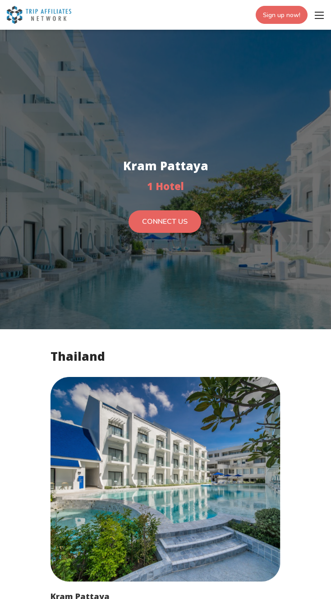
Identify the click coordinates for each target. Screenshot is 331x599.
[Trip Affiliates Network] (39, 14)
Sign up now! (281, 15)
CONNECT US (165, 222)
